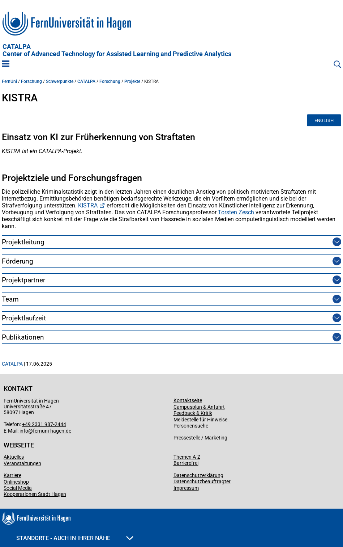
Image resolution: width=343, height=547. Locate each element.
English (324, 120)
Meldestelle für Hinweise (200, 419)
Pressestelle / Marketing (200, 438)
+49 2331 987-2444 (44, 424)
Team (10, 299)
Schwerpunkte (59, 81)
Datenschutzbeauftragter (202, 481)
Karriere (12, 475)
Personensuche (190, 426)
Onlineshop (16, 482)
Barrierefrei (185, 463)
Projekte (132, 81)
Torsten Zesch (237, 212)
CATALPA (117, 50)
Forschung (31, 81)
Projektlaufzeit (24, 318)
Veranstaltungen (22, 463)
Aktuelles (14, 457)
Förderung (17, 261)
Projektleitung (23, 242)
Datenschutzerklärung (198, 475)
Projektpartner (23, 280)
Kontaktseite (187, 400)
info (24, 431)
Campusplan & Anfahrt (199, 407)
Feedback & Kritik (192, 413)
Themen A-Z (186, 457)
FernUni (9, 81)
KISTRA (88, 205)
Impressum (186, 488)
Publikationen (23, 337)
